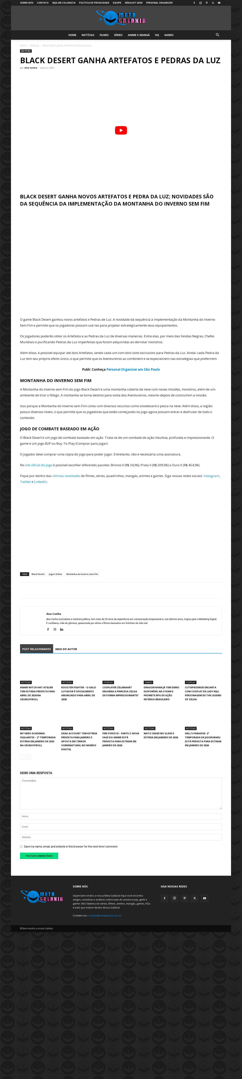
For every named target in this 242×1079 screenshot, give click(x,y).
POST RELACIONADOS (36, 649)
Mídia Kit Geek (134, 2)
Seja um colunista (63, 2)
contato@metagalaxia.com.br (105, 915)
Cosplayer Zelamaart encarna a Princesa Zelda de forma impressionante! (120, 691)
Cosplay (108, 682)
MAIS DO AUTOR (66, 649)
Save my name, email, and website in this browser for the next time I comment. (71, 846)
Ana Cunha (31, 67)
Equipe (117, 2)
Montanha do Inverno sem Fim (82, 574)
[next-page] (28, 757)
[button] (217, 35)
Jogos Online (55, 574)
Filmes (104, 35)
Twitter (25, 481)
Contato (43, 2)
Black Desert (38, 574)
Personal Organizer (159, 2)
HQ (157, 35)
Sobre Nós (26, 2)
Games (169, 35)
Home (72, 35)
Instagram (211, 476)
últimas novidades (66, 476)
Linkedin (40, 481)
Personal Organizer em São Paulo (133, 369)
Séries (118, 35)
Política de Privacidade (94, 2)
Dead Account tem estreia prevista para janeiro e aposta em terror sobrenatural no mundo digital (79, 741)
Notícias (88, 35)
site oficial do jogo (38, 465)
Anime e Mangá (139, 35)
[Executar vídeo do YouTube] (121, 130)
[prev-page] (22, 757)
